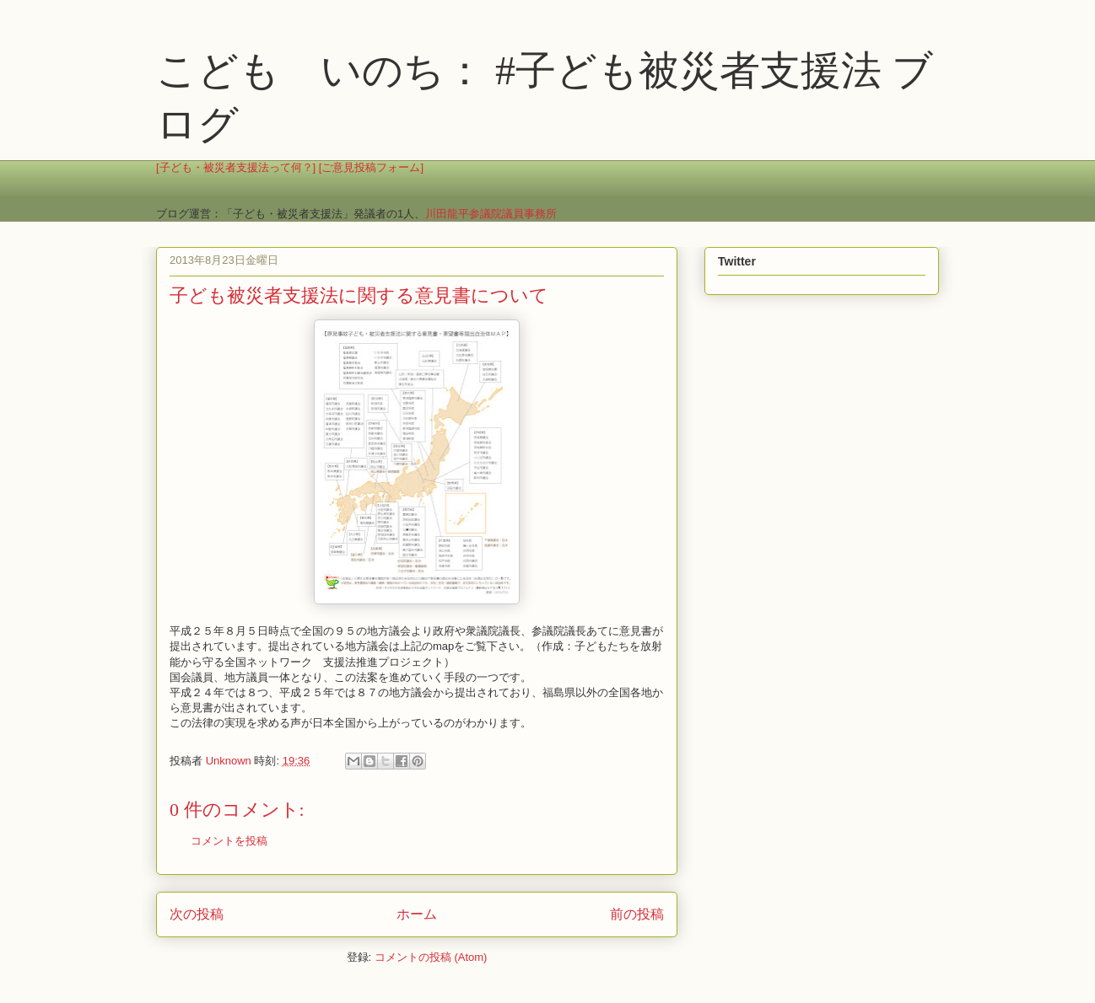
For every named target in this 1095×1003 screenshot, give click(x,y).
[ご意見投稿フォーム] (371, 167)
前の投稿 (637, 914)
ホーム (416, 914)
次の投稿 (197, 914)
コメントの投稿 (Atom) (431, 957)
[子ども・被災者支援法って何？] (236, 167)
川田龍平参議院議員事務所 (491, 213)
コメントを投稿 (229, 840)
